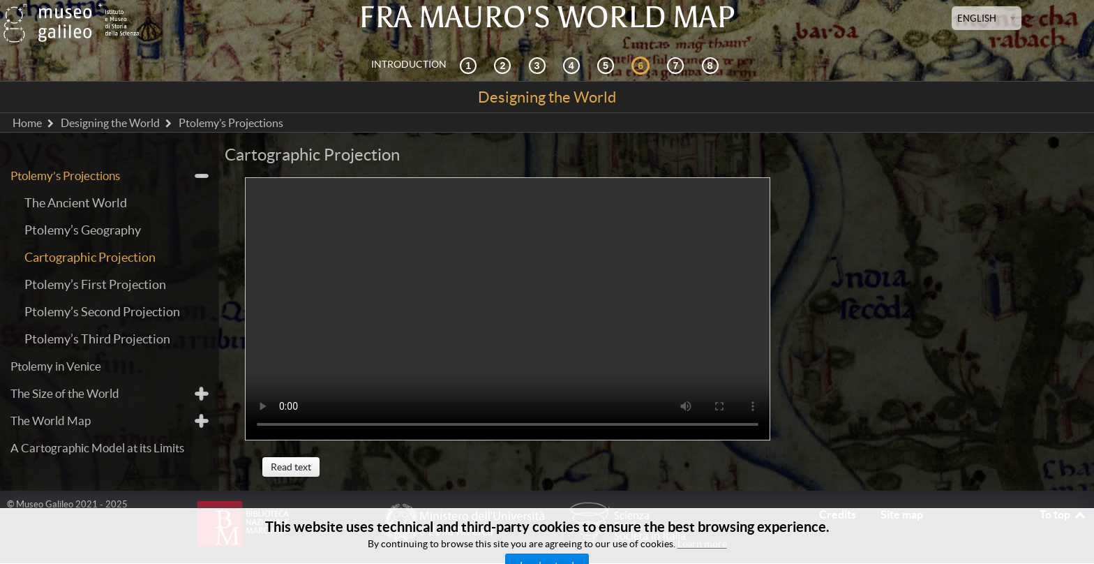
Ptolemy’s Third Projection (97, 339)
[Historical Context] (470, 65)
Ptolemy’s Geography (82, 230)
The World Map (50, 420)
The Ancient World (75, 202)
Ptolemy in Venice (55, 366)
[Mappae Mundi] (607, 65)
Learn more (702, 543)
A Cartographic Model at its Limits (97, 447)
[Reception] (573, 65)
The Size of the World (64, 393)
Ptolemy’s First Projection (95, 284)
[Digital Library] (712, 65)
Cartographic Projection (90, 257)
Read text (291, 467)
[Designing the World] (642, 65)
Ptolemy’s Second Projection (102, 311)
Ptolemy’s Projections (65, 175)
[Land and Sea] (677, 65)
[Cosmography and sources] (539, 65)
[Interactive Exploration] (504, 65)
